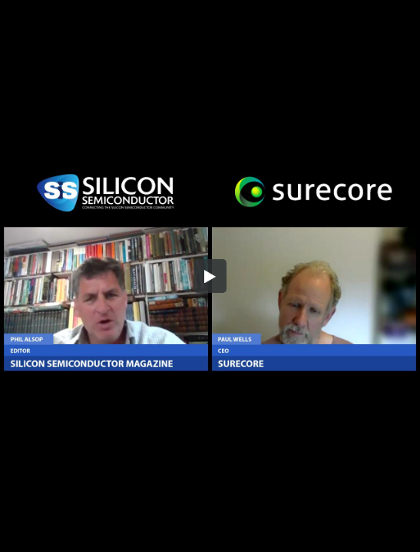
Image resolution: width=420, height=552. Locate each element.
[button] (210, 276)
